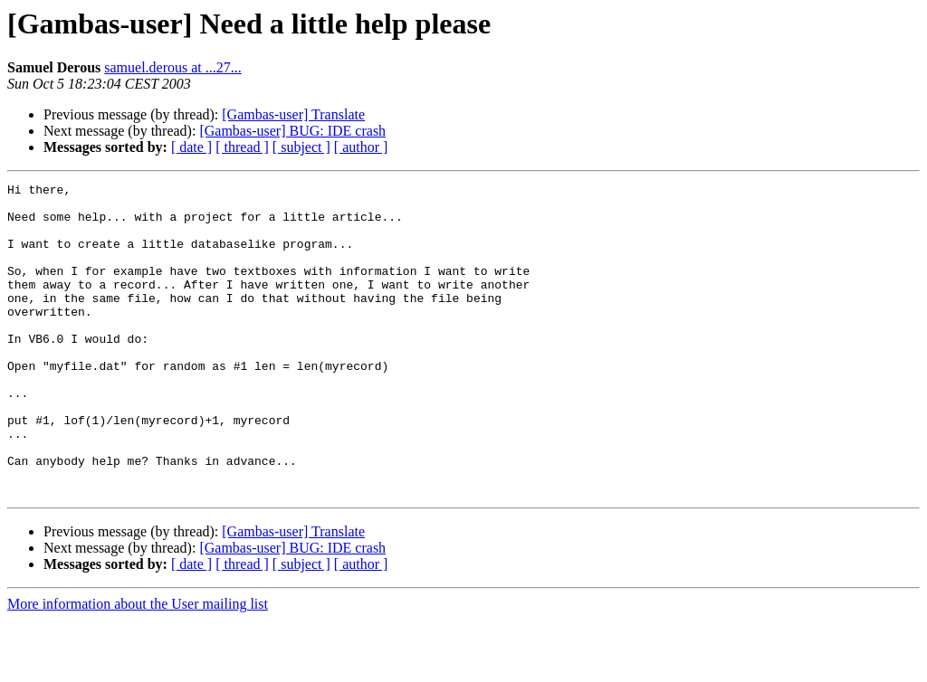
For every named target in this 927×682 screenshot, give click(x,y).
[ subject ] (301, 147)
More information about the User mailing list (137, 666)
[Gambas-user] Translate (293, 114)
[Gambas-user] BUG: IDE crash (292, 130)
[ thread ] (242, 147)
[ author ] (361, 147)
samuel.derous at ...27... (173, 67)
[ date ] (191, 147)
